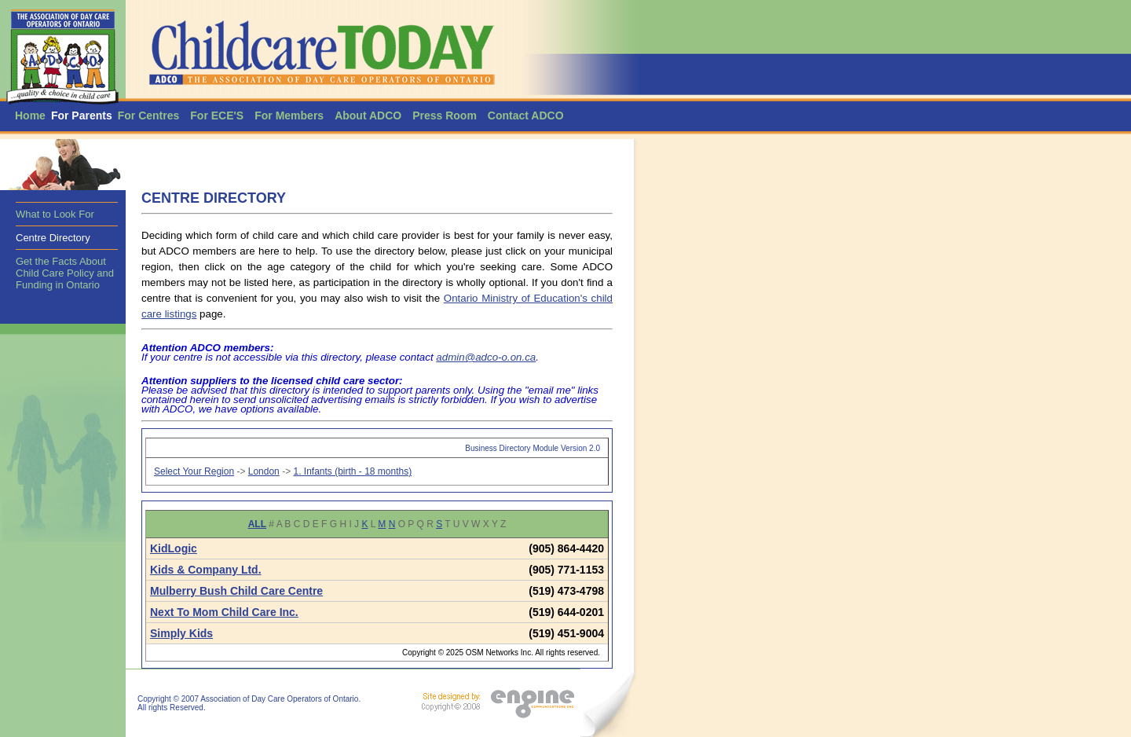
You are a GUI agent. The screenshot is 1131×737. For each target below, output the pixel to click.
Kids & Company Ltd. (206, 569)
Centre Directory (53, 238)
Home (30, 115)
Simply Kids (181, 633)
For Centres (149, 115)
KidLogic (173, 548)
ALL (257, 524)
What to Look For (55, 214)
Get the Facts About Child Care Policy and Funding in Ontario (65, 273)
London (264, 471)
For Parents (81, 115)
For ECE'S (216, 115)
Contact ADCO (526, 115)
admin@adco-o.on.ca (486, 357)
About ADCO (368, 115)
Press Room (444, 115)
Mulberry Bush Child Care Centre (236, 591)
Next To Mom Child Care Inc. (224, 612)
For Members (289, 115)
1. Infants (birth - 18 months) (352, 471)
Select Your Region (194, 471)
